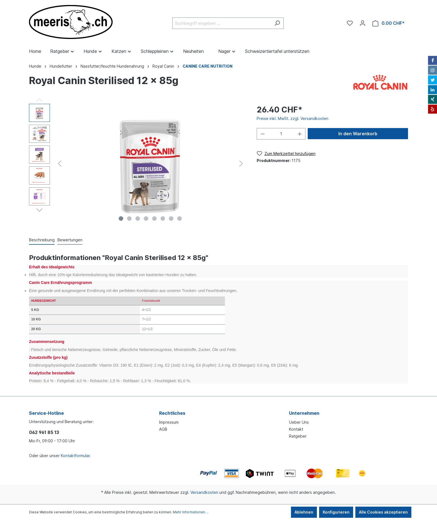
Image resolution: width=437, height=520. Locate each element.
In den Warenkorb (357, 133)
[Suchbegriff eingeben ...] (221, 23)
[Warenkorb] (388, 23)
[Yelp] (432, 109)
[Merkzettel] (349, 23)
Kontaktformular (75, 455)
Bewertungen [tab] (69, 239)
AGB (163, 429)
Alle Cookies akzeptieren (383, 512)
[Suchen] (277, 23)
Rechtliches (172, 413)
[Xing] (432, 99)
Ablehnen (304, 512)
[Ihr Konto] (362, 23)
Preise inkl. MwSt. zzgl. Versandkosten (292, 118)
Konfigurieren (336, 512)
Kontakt (296, 429)
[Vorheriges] (59, 163)
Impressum (169, 422)
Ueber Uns (299, 422)
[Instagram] (432, 70)
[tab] (42, 240)
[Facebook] (432, 60)
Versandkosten (204, 492)
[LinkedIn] (432, 89)
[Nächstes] (241, 163)
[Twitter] (432, 79)
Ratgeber (298, 436)
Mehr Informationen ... (190, 512)
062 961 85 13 (44, 432)
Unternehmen (304, 413)
